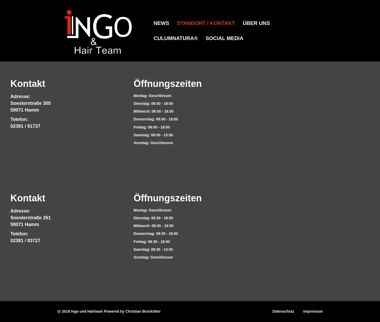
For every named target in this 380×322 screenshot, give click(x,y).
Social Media (224, 38)
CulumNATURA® (176, 38)
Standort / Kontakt (206, 23)
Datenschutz (283, 311)
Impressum (313, 311)
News (161, 23)
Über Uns (256, 23)
